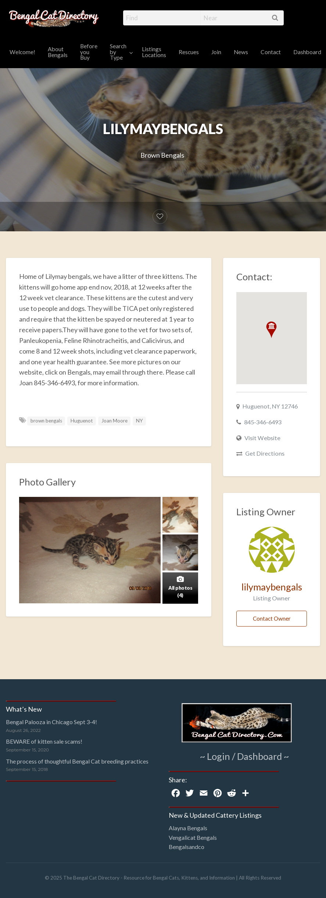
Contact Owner (272, 618)
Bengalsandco (186, 846)
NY (139, 421)
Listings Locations (154, 52)
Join (216, 52)
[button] (271, 330)
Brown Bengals (162, 155)
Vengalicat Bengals (193, 837)
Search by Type (118, 52)
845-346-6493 (263, 421)
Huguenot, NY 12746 (270, 406)
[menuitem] (22, 52)
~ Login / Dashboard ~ (244, 756)
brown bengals (46, 421)
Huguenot (82, 421)
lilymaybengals (271, 586)
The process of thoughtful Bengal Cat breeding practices (77, 761)
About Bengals (58, 52)
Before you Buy (88, 52)
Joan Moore (114, 421)
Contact (271, 52)
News (241, 52)
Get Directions (264, 453)
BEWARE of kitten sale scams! (44, 741)
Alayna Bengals (188, 827)
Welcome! (22, 52)
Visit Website (262, 437)
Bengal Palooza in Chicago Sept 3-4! (51, 721)
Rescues (189, 52)
